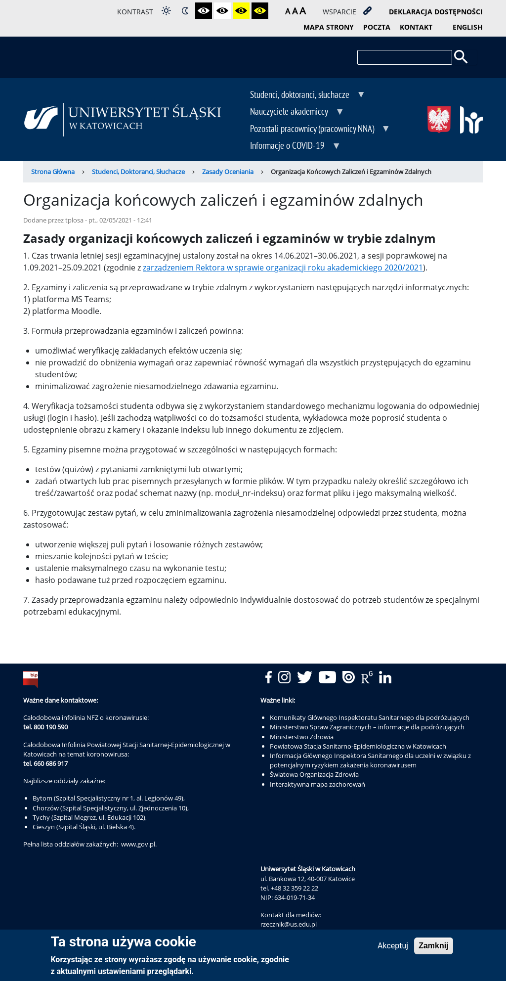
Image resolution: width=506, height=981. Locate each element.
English (468, 27)
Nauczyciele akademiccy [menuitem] (290, 112)
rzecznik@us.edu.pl (288, 924)
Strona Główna (53, 171)
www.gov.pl (138, 844)
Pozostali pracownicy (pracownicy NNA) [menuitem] (313, 129)
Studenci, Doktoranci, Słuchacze (138, 171)
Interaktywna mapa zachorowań (317, 784)
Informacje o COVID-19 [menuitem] (288, 146)
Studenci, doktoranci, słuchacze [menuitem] (301, 95)
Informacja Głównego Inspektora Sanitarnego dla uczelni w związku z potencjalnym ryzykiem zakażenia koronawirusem (370, 760)
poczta (376, 27)
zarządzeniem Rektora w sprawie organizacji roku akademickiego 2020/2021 (283, 267)
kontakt (416, 27)
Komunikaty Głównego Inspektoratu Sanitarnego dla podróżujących (369, 717)
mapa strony (328, 27)
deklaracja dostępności (436, 11)
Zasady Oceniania (227, 171)
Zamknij (433, 946)
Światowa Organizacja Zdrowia (314, 774)
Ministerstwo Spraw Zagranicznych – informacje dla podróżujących (367, 726)
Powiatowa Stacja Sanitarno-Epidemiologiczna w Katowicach (358, 746)
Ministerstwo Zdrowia (302, 736)
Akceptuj (393, 946)
